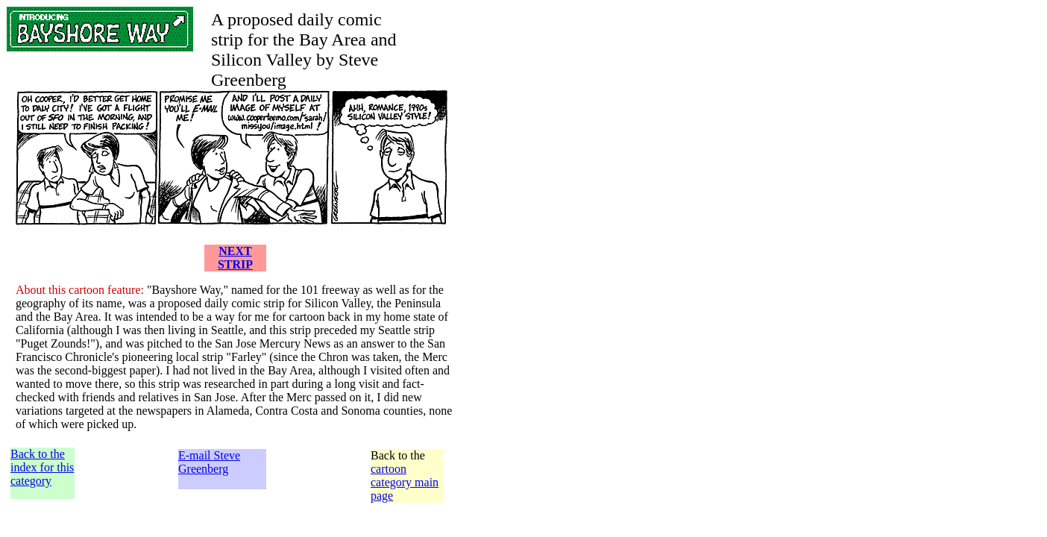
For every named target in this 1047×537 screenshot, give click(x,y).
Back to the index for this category (42, 467)
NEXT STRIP (235, 258)
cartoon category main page (404, 482)
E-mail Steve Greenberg (209, 462)
